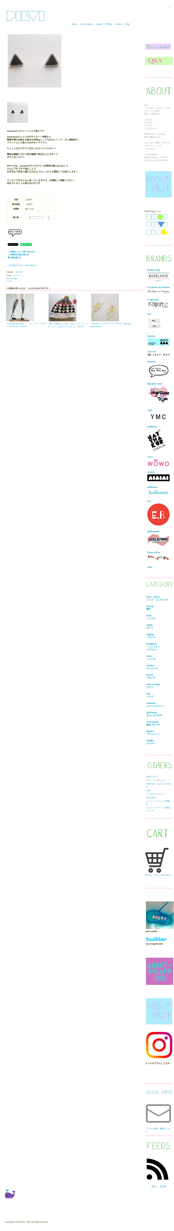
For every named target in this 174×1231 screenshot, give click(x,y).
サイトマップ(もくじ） (157, 780)
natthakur (156, 438)
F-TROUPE (158, 303)
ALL (154, 321)
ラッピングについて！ (156, 794)
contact (99, 24)
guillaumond (158, 538)
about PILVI (151, 798)
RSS (154, 1186)
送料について (152, 777)
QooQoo (158, 340)
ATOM (163, 1186)
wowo (158, 461)
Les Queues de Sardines (158, 290)
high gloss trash (158, 394)
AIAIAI (158, 476)
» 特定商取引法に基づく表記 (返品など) (22, 265)
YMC (158, 415)
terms (119, 24)
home (74, 24)
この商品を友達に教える (18, 255)
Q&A (149, 790)
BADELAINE (158, 275)
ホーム (16, 275)
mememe (19, 272)
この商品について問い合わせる (21, 252)
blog (127, 24)
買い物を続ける (14, 257)
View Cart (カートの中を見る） (158, 862)
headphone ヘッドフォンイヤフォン (154, 647)
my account (86, 24)
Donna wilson (158, 556)
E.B (158, 513)
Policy (109, 24)
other (149, 567)
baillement (158, 490)
